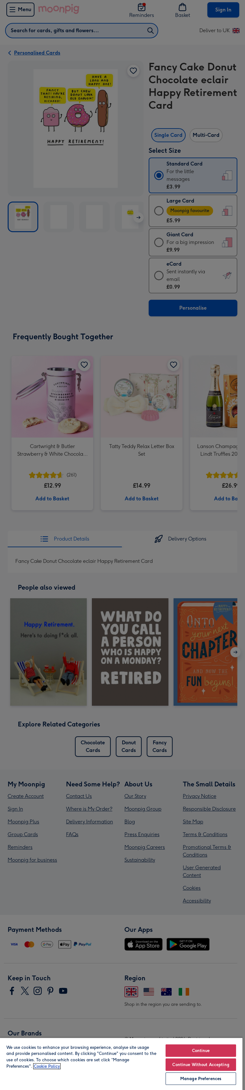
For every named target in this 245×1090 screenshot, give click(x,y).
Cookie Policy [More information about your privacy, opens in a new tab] (47, 1066)
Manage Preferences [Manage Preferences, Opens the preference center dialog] (200, 1078)
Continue (201, 1050)
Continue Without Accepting (200, 1064)
